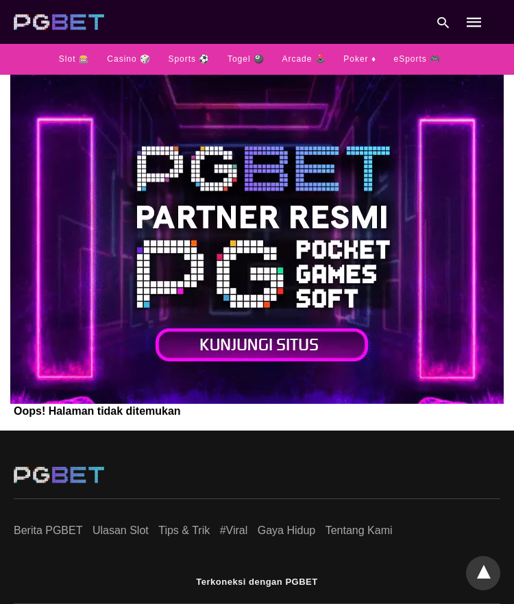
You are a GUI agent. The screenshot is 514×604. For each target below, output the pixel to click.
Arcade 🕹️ (304, 59)
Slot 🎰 (74, 59)
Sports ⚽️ (189, 59)
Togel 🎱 (246, 59)
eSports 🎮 (417, 59)
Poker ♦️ (359, 59)
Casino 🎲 (129, 59)
